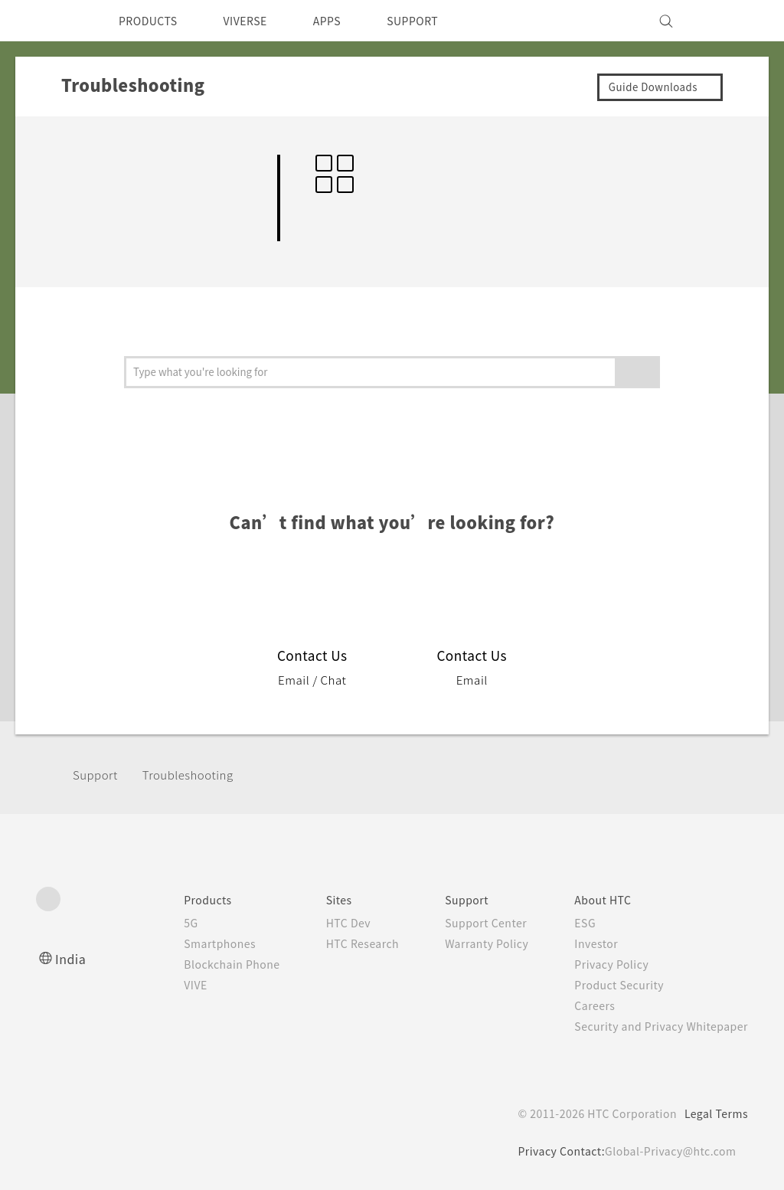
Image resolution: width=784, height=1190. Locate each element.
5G (156, 923)
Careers (583, 1005)
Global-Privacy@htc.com (667, 1151)
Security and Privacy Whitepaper (655, 1026)
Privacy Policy (601, 964)
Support (97, 774)
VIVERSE (258, 21)
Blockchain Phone (201, 964)
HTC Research (339, 943)
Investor (585, 943)
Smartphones (188, 943)
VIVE (163, 985)
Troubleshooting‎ (195, 774)
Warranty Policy (470, 943)
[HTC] (54, 20)
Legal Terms (713, 1113)
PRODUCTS (152, 21)
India (71, 958)
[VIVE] (727, 21)
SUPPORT (439, 21)
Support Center (470, 923)
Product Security (609, 985)
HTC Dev (324, 923)
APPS (347, 21)
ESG (573, 923)
